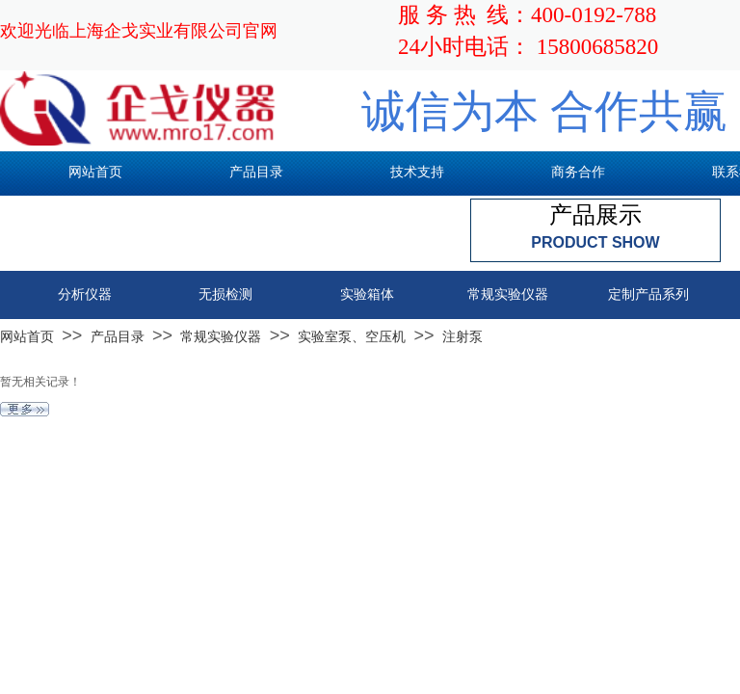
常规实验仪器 (220, 336)
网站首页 (27, 336)
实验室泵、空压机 (352, 336)
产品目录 (118, 336)
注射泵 (462, 336)
